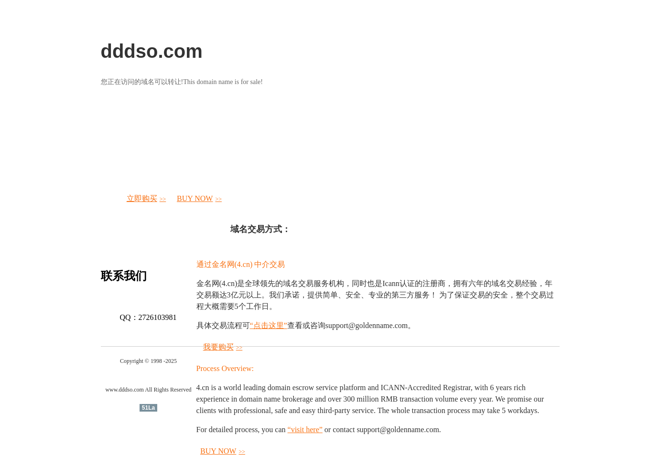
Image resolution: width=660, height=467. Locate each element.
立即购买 (146, 198)
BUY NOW (199, 198)
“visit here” (305, 429)
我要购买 (223, 347)
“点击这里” (268, 325)
